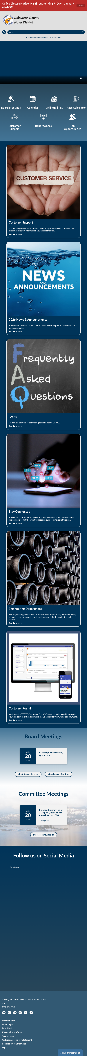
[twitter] (26, 1013)
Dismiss (81, 5)
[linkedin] (15, 1013)
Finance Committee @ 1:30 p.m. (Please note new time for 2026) (51, 812)
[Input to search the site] (46, 32)
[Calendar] (32, 101)
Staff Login (7, 1024)
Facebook (14, 867)
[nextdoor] (20, 1013)
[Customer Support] (14, 121)
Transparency (8, 1036)
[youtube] (4, 1013)
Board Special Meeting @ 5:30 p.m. (51, 754)
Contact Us (55, 37)
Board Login (7, 1028)
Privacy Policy (8, 1020)
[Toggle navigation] (82, 15)
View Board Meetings (58, 774)
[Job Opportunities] (72, 121)
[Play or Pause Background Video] (81, 78)
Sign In (5, 1047)
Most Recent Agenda (28, 774)
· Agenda (45, 820)
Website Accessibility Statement (17, 1040)
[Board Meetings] (11, 101)
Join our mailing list (70, 1052)
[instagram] (9, 1013)
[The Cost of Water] (76, 101)
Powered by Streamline (14, 1044)
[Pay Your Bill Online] (54, 101)
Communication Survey (37, 37)
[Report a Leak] (43, 120)
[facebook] (31, 1013)
